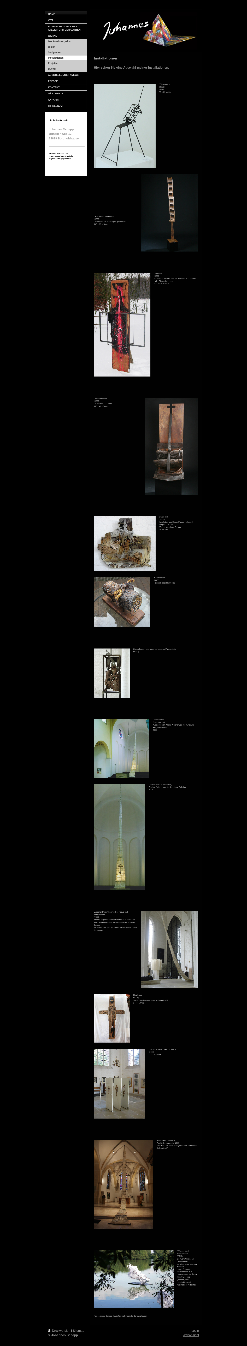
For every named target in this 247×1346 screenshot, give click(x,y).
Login (195, 1330)
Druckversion (59, 1330)
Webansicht (191, 1335)
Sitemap (78, 1330)
